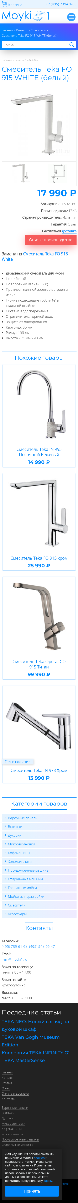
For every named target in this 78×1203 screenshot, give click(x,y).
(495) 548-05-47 (42, 946)
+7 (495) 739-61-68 (61, 4)
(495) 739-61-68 (14, 946)
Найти (71, 44)
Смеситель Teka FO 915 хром (39, 558)
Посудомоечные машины (28, 870)
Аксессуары (17, 913)
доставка (69, 231)
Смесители (17, 905)
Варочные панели (22, 817)
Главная (7, 1072)
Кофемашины (19, 852)
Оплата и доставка (15, 1093)
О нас (6, 1088)
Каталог (7, 1077)
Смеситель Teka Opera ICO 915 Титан (39, 664)
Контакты (9, 1099)
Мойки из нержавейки (26, 896)
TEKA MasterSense (23, 1060)
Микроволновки (21, 844)
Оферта (63, 1183)
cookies (39, 1158)
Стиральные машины (25, 879)
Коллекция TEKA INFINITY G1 (36, 1053)
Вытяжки (15, 826)
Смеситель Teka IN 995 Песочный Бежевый (39, 452)
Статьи (7, 1083)
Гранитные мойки (22, 887)
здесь (48, 1180)
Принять (32, 1191)
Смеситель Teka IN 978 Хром (39, 770)
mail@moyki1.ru (14, 959)
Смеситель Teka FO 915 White (35, 256)
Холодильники (20, 861)
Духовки (14, 835)
